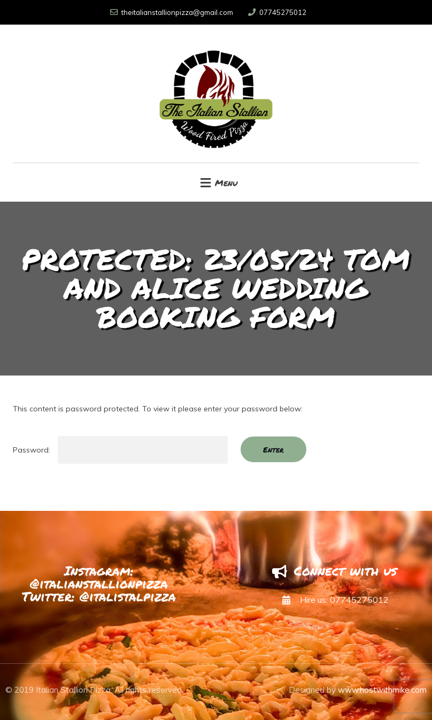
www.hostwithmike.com (382, 690)
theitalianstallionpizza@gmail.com (171, 12)
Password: (120, 450)
